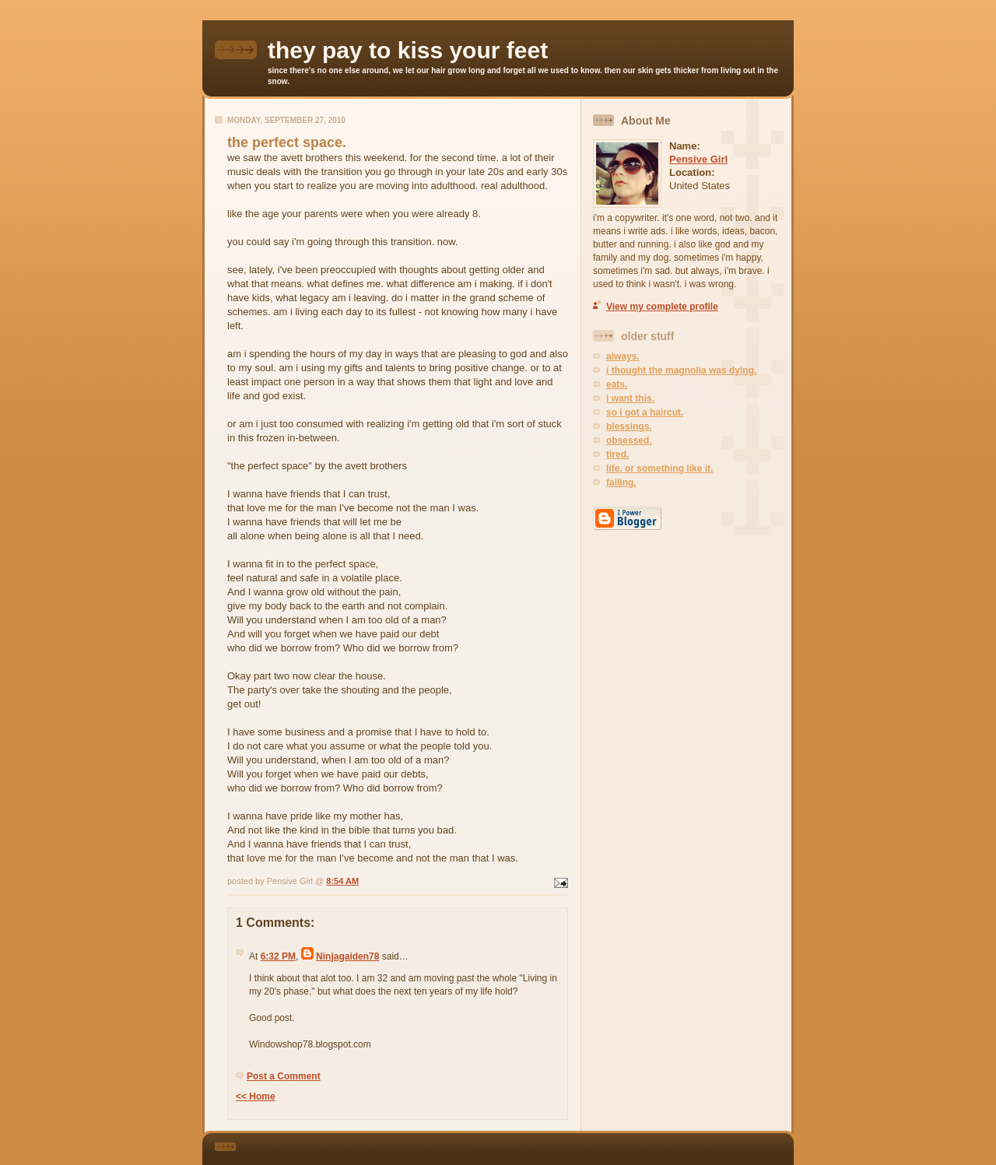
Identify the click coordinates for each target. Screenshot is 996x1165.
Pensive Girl (698, 159)
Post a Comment (284, 1076)
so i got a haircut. (644, 412)
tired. (617, 454)
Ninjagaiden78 (347, 956)
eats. (616, 384)
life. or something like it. (659, 468)
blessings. (629, 426)
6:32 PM (278, 956)
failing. (621, 482)
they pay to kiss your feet (408, 50)
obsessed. (629, 440)
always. (623, 356)
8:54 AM (342, 881)
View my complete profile (662, 306)
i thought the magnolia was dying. (681, 370)
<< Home (255, 1096)
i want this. (630, 398)
